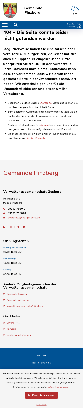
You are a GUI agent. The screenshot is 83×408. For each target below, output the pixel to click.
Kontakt (41, 355)
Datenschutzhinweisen (58, 387)
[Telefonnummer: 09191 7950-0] (41, 208)
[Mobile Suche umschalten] (16, 25)
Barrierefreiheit (41, 362)
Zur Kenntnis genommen (41, 395)
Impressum (41, 404)
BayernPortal (11, 322)
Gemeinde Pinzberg (33, 10)
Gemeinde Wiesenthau (16, 300)
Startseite (46, 103)
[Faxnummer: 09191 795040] (41, 213)
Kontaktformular (37, 138)
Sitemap (44, 125)
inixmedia (9, 328)
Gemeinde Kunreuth (15, 294)
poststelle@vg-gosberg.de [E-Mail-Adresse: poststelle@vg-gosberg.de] (24, 217)
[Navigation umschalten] (5, 25)
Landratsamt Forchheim (17, 335)
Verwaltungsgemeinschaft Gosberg (23, 306)
